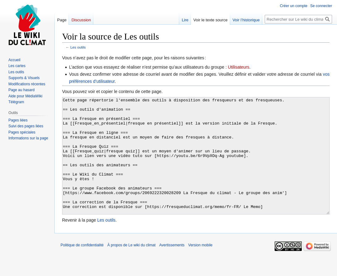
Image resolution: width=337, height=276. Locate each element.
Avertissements (172, 268)
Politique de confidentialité (82, 268)
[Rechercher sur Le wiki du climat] (298, 19)
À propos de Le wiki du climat (131, 268)
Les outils (78, 47)
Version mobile (200, 268)
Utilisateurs (238, 67)
